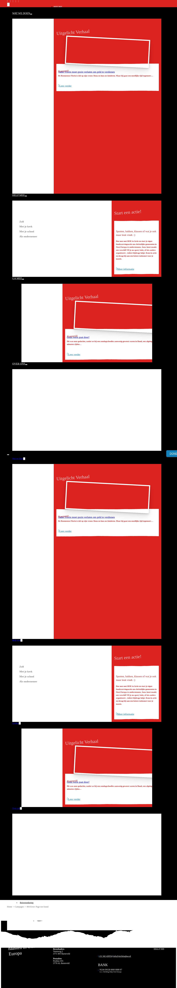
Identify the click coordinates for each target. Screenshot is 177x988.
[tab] (62, 221)
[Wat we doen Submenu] (24, 458)
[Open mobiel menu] (8, 454)
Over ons (18, 363)
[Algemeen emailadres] (122, 957)
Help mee (18, 195)
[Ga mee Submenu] (23, 279)
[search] (8, 4)
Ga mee (17, 278)
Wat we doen (21, 13)
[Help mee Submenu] (21, 640)
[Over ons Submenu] (26, 364)
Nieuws (58, 7)
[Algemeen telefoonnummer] (105, 957)
